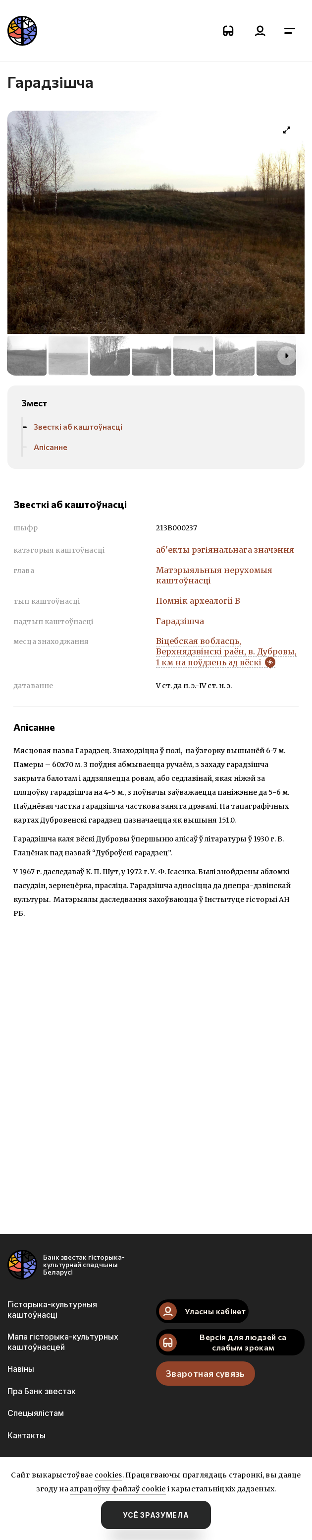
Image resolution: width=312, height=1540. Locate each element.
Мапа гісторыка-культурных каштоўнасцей (62, 1341)
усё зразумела (156, 1515)
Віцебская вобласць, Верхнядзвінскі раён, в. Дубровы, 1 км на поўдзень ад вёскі (226, 651)
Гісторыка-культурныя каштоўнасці (52, 1309)
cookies (108, 1475)
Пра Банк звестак (41, 1391)
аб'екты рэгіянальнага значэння (225, 550)
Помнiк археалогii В (198, 601)
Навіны (20, 1369)
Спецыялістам (35, 1413)
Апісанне (50, 446)
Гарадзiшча (180, 621)
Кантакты (26, 1435)
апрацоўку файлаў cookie (117, 1488)
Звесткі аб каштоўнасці (78, 426)
